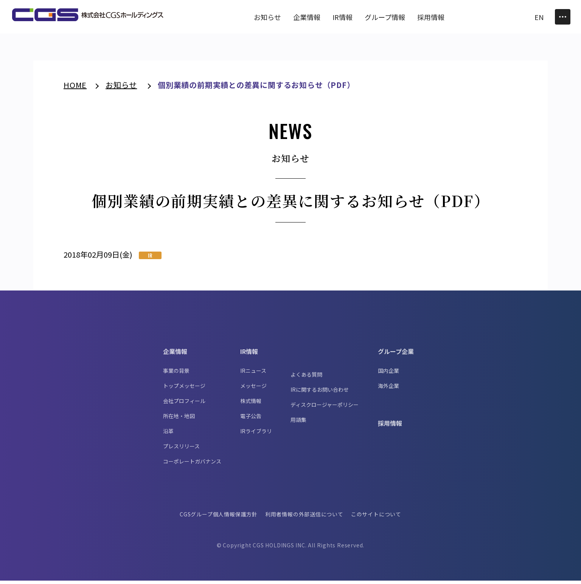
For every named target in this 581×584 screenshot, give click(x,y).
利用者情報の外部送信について (304, 517)
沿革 (168, 434)
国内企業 (388, 374)
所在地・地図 (179, 419)
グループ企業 (396, 354)
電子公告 (250, 419)
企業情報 (175, 354)
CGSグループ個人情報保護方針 (218, 517)
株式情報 (250, 404)
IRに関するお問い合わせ (319, 393)
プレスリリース (181, 449)
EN (539, 17)
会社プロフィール (184, 404)
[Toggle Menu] (562, 17)
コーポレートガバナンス (192, 464)
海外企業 (388, 389)
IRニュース (253, 374)
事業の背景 (176, 374)
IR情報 (249, 354)
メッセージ (253, 389)
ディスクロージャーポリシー (324, 408)
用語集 (298, 423)
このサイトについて (376, 517)
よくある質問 (306, 378)
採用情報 (390, 426)
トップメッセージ (184, 389)
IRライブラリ (256, 434)
